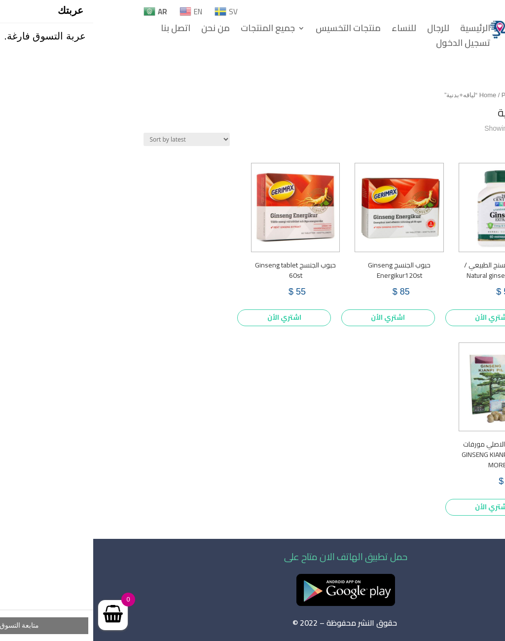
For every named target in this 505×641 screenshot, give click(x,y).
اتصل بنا (82, 30)
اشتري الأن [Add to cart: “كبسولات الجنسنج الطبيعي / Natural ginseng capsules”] (399, 317)
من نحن (122, 30)
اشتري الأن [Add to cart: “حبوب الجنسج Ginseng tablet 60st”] (191, 317)
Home (394, 95)
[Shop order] (93, 139)
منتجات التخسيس (255, 30)
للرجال (345, 30)
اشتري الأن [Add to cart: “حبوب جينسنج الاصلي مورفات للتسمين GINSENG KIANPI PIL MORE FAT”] (399, 506)
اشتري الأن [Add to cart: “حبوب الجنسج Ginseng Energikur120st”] (295, 317)
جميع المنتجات (174, 30)
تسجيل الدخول (370, 44)
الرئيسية (382, 30)
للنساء (310, 30)
